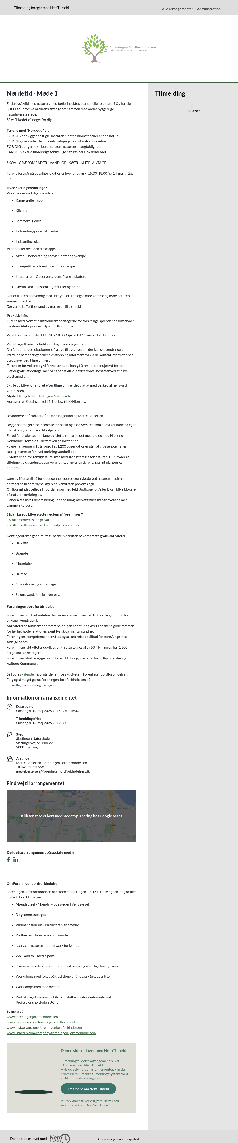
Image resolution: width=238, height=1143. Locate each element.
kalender (28, 674)
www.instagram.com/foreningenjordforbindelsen (44, 1027)
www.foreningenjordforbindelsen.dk (34, 1016)
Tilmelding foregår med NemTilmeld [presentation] (41, 7)
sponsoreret (69, 1105)
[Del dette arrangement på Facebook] (8, 860)
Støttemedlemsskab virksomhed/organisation (44, 525)
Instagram (49, 685)
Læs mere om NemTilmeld (88, 1089)
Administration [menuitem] (209, 8)
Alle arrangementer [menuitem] (177, 8)
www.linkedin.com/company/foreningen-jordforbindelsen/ (51, 1033)
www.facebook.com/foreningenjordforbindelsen (44, 1022)
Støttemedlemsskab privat (29, 519)
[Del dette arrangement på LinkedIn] (15, 860)
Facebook (28, 685)
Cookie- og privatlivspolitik (119, 1139)
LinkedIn (13, 685)
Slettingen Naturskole (54, 396)
